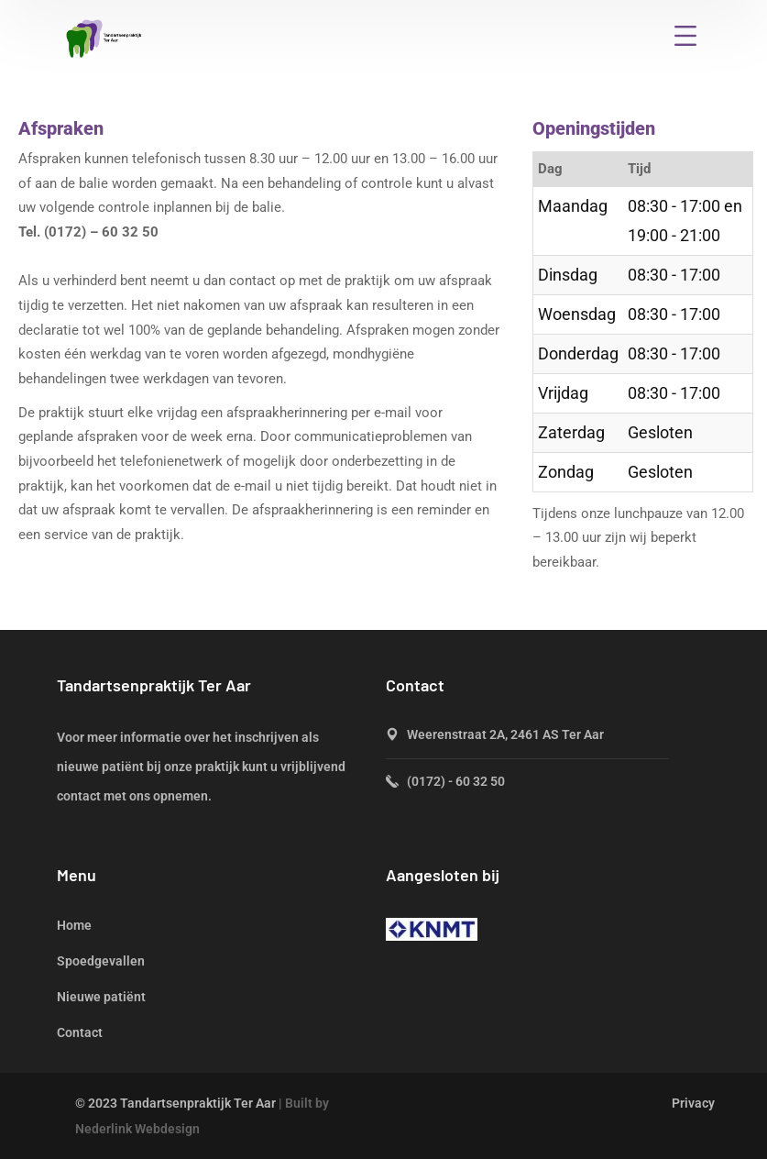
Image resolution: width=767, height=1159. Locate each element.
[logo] (104, 37)
